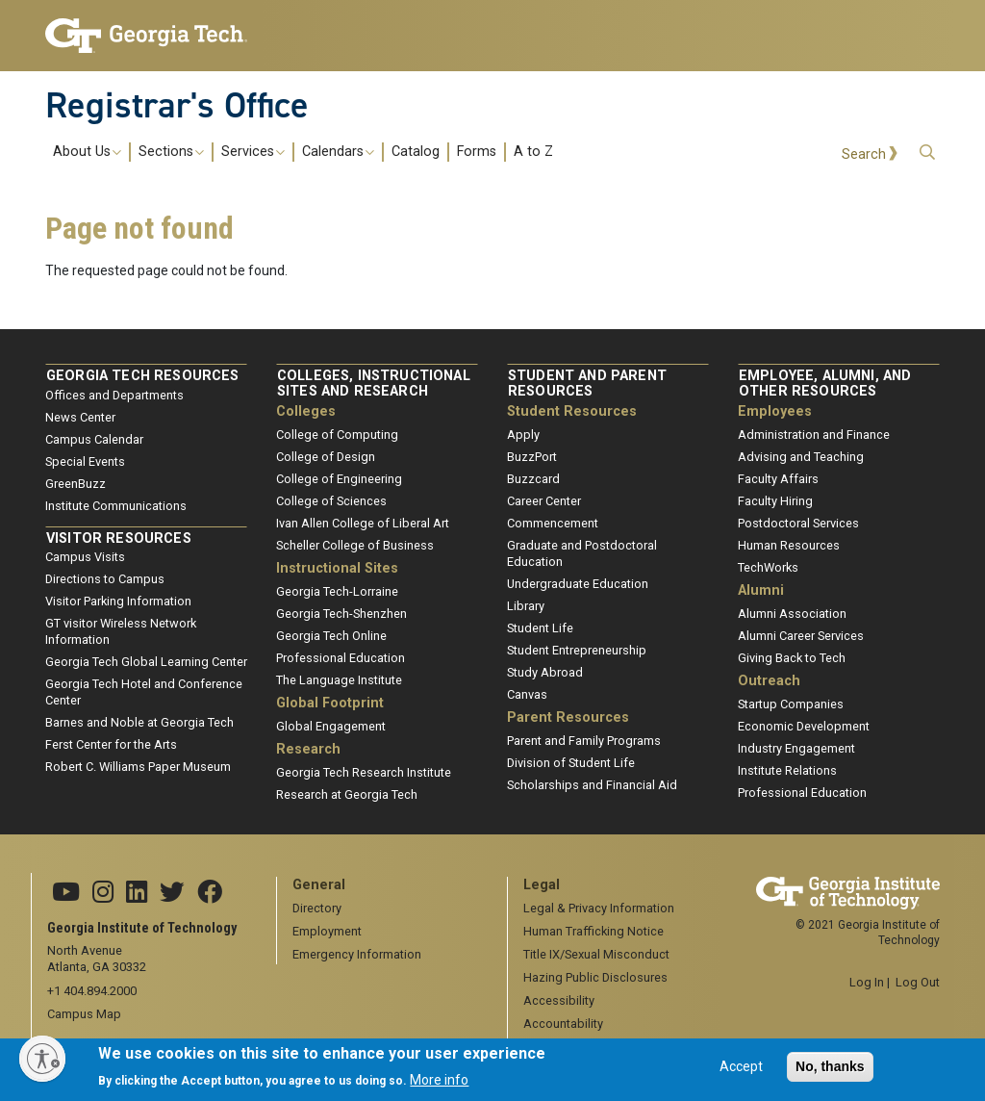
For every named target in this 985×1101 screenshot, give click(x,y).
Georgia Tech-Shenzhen (341, 613)
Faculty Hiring (775, 501)
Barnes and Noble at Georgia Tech (139, 722)
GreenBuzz (75, 483)
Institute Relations (787, 770)
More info (439, 1085)
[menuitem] (303, 152)
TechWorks (768, 567)
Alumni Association (792, 613)
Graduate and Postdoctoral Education (582, 553)
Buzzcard (533, 479)
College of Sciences (331, 501)
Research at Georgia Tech (346, 794)
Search (864, 154)
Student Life (540, 628)
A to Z (533, 152)
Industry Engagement (796, 748)
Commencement (552, 523)
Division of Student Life (571, 762)
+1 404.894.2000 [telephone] (92, 991)
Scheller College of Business (355, 545)
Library (525, 606)
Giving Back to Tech (792, 658)
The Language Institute (339, 680)
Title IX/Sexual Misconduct (596, 954)
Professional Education (340, 658)
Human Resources (789, 545)
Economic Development (804, 726)
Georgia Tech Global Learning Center (146, 661)
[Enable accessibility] (42, 1059)
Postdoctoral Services (798, 523)
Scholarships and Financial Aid (592, 785)
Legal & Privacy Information (598, 908)
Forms (476, 152)
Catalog (415, 152)
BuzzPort (532, 456)
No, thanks (830, 1073)
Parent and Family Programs (584, 740)
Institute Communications (116, 506)
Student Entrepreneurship (576, 650)
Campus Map (84, 1014)
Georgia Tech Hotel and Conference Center (143, 692)
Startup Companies (791, 704)
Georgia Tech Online (331, 635)
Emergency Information (356, 954)
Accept (741, 1073)
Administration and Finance (814, 434)
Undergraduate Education (577, 583)
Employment (327, 931)
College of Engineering (339, 479)
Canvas (527, 694)
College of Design (325, 456)
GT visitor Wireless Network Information (120, 631)
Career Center (544, 501)
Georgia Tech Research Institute (363, 772)
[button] (927, 152)
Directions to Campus (104, 579)
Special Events (85, 461)
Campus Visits (85, 557)
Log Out (918, 982)
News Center (80, 417)
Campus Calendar (94, 439)
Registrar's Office (177, 105)
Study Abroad (545, 672)
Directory (316, 908)
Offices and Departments (114, 395)
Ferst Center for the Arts (111, 744)
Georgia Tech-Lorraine (337, 591)
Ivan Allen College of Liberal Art (362, 523)
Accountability (563, 1023)
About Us (87, 152)
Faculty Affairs (778, 479)
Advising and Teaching (801, 456)
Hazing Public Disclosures (595, 977)
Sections (171, 152)
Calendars (338, 152)
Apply (523, 434)
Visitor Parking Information (118, 601)
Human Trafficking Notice (593, 931)
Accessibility (558, 1000)
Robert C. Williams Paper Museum (138, 766)
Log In (866, 982)
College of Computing (337, 434)
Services (253, 152)
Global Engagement (331, 726)
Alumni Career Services (801, 635)
